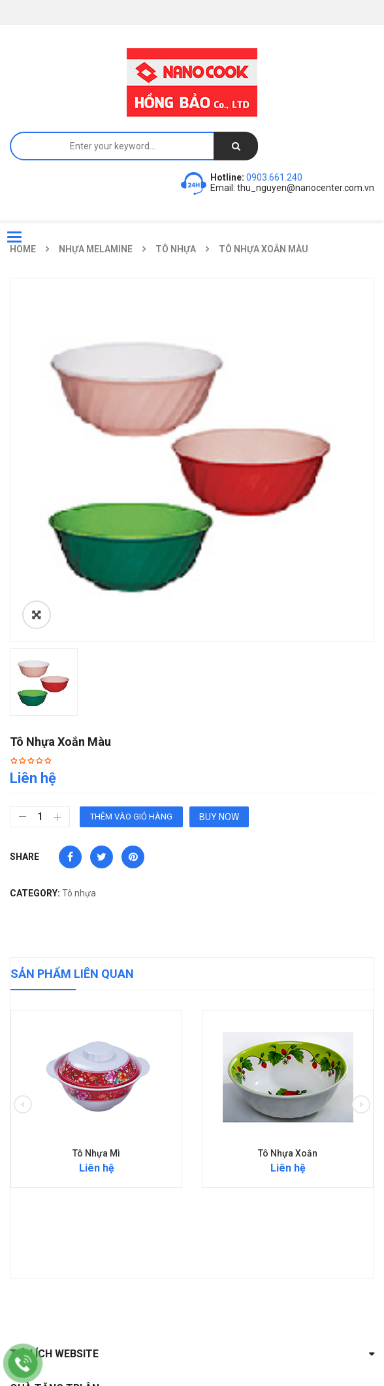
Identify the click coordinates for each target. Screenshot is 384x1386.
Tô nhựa (175, 249)
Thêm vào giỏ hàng (131, 816)
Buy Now (219, 817)
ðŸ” (37, 615)
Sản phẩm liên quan (72, 974)
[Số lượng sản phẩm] (40, 817)
